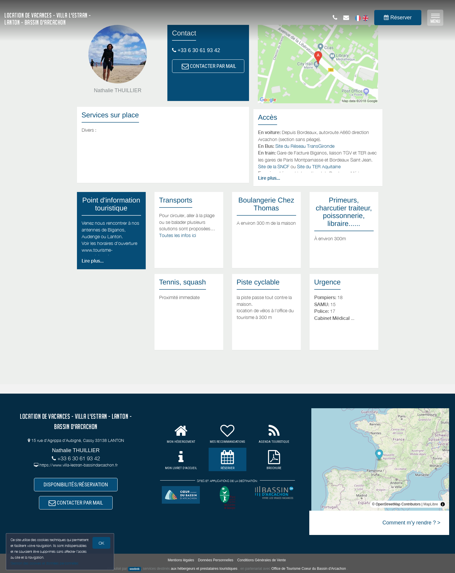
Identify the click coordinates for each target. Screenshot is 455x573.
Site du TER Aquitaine (319, 166)
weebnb (135, 568)
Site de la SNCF (273, 166)
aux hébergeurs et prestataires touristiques (204, 569)
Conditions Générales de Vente (261, 560)
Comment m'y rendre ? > (411, 523)
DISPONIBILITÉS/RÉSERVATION (76, 484)
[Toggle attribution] (442, 504)
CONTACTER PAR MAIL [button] (209, 66)
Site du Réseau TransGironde (304, 146)
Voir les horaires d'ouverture (109, 243)
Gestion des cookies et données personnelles (44, 563)
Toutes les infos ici (177, 235)
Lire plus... (269, 178)
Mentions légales (181, 560)
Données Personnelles (215, 560)
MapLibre (430, 504)
